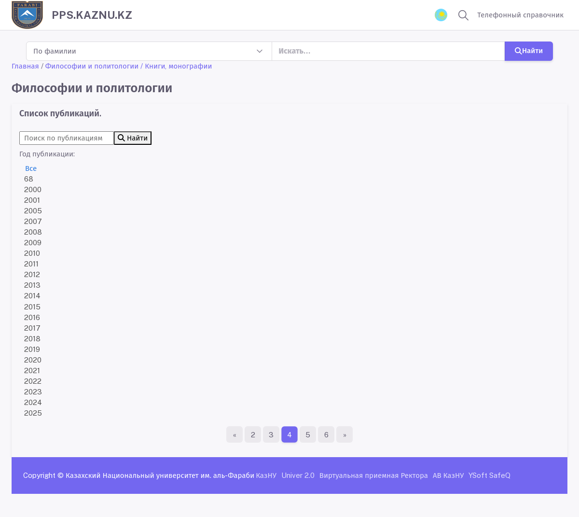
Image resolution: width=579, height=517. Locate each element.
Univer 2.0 (298, 475)
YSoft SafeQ (489, 475)
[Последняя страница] (344, 434)
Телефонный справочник (520, 15)
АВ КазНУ (448, 475)
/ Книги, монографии (176, 66)
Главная (25, 66)
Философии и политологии (92, 66)
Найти (529, 50)
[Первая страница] (234, 434)
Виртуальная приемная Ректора (373, 475)
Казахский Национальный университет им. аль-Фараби (160, 475)
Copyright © (43, 475)
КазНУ (266, 475)
